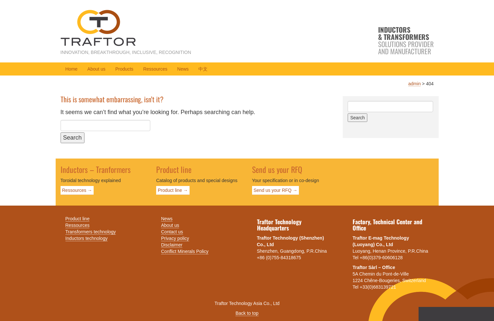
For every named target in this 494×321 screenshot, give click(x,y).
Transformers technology (90, 231)
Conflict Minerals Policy (185, 251)
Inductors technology (86, 238)
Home (71, 69)
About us (96, 69)
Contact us (172, 231)
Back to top (246, 313)
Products (124, 69)
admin (414, 83)
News (183, 69)
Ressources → (77, 190)
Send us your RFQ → (276, 190)
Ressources (155, 69)
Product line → (173, 190)
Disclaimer (171, 244)
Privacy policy (175, 238)
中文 (203, 69)
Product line (77, 218)
